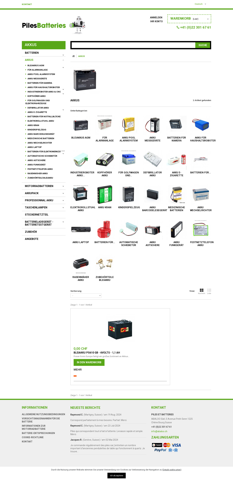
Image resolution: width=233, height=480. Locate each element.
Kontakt (28, 4)
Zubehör (31, 231)
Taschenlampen (36, 207)
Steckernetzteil (36, 214)
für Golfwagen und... (128, 174)
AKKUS (29, 60)
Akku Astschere (36, 160)
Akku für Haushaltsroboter (43, 87)
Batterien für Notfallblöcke (44, 116)
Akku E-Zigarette (37, 112)
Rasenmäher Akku (37, 173)
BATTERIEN (32, 52)
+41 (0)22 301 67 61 (161, 433)
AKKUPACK (32, 193)
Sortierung (75, 291)
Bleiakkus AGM (35, 65)
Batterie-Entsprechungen (38, 439)
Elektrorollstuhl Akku (40, 121)
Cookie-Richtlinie (33, 444)
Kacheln (201, 291)
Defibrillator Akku (38, 108)
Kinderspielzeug (36, 129)
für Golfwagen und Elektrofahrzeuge (37, 102)
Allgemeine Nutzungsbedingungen (43, 421)
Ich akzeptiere (116, 475)
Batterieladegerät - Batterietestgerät (39, 223)
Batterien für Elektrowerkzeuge (46, 151)
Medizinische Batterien (40, 138)
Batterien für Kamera (39, 83)
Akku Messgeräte (37, 78)
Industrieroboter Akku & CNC (44, 91)
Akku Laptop (34, 147)
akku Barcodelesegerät (41, 134)
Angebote (31, 239)
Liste (209, 291)
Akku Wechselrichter (39, 143)
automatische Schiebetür (42, 156)
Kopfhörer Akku (36, 96)
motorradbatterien (39, 186)
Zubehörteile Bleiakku (40, 178)
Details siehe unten (172, 469)
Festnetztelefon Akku (40, 169)
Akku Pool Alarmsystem (41, 74)
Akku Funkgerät (36, 164)
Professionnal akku (39, 200)
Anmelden (156, 17)
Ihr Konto (156, 21)
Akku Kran (33, 125)
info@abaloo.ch (159, 438)
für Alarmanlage (37, 70)
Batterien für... (200, 172)
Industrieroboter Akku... (82, 174)
